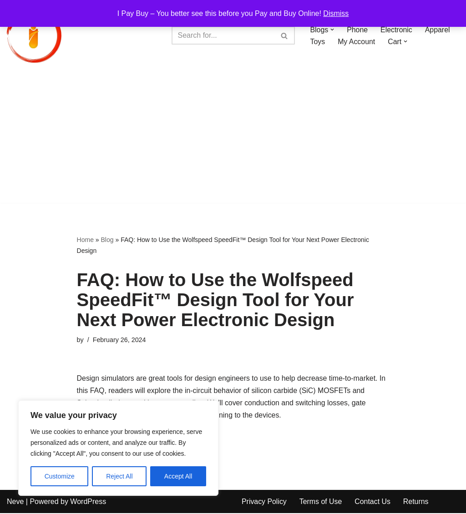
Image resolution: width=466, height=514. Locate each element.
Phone (357, 29)
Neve (15, 502)
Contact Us (373, 502)
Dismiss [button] (336, 13)
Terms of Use (321, 502)
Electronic (397, 29)
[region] (118, 448)
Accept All (178, 476)
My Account (356, 41)
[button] (332, 29)
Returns (417, 502)
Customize (60, 476)
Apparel (438, 29)
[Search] (223, 35)
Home (85, 239)
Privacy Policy (264, 502)
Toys (317, 41)
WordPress (88, 502)
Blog (107, 239)
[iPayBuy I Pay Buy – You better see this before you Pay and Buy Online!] (34, 35)
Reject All (119, 476)
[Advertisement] (233, 139)
